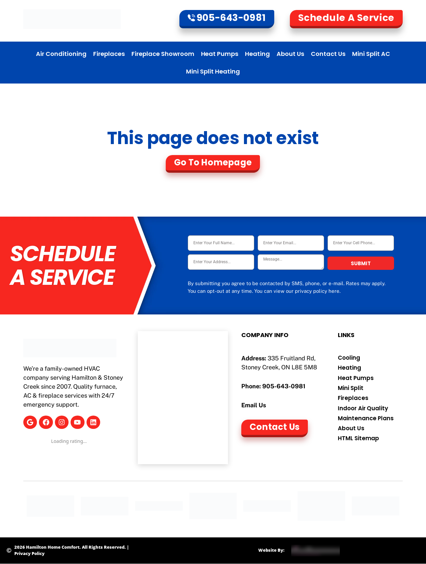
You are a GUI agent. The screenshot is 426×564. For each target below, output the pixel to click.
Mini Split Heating (213, 71)
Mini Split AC (371, 54)
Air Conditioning (61, 54)
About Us (290, 54)
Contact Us (328, 54)
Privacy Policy (29, 553)
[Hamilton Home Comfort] (183, 397)
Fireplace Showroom (162, 54)
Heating (257, 54)
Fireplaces (109, 54)
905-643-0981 (284, 386)
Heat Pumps (220, 54)
